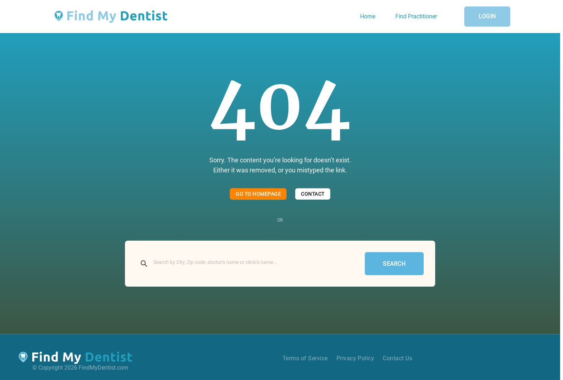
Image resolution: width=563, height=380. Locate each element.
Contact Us (397, 358)
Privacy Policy (355, 358)
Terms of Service (305, 358)
